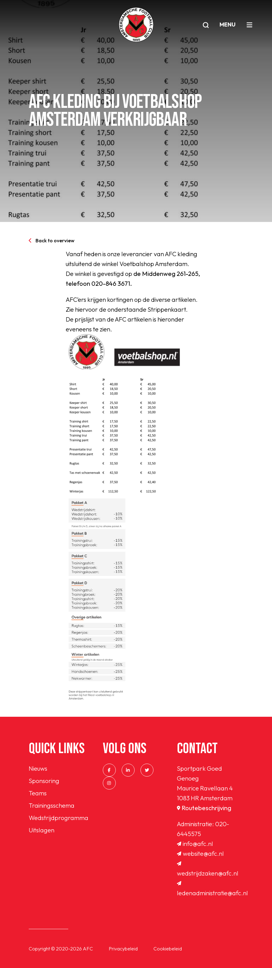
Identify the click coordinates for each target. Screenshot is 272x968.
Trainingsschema (51, 805)
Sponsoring (44, 781)
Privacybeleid (123, 948)
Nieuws (38, 768)
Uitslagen (41, 830)
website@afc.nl (200, 853)
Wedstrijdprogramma (58, 818)
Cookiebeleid (167, 948)
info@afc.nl (195, 843)
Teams (38, 793)
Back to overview (51, 240)
